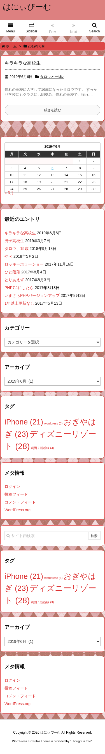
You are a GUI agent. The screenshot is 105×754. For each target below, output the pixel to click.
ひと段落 (12, 272)
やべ (8, 256)
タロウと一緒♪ (52, 77)
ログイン (12, 486)
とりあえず (14, 280)
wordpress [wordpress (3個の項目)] (53, 423)
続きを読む (52, 110)
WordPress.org (17, 510)
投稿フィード (16, 494)
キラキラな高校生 (23, 63)
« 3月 (9, 192)
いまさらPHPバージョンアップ (32, 295)
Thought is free (81, 741)
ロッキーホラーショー (24, 264)
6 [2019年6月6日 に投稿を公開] (52, 168)
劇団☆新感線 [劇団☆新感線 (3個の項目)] (42, 448)
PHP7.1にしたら (19, 287)
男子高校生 (14, 240)
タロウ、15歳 (16, 248)
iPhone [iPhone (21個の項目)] (23, 422)
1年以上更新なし (19, 303)
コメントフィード (20, 502)
